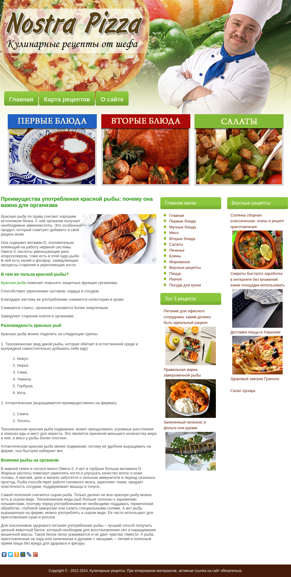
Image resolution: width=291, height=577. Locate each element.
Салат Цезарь (243, 390)
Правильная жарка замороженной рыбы (182, 372)
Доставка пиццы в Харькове (255, 332)
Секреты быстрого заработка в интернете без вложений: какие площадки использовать (257, 279)
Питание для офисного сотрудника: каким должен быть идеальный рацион (187, 317)
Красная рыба (13, 282)
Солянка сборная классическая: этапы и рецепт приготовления (257, 221)
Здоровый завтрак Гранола (254, 379)
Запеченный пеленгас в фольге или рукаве (185, 425)
